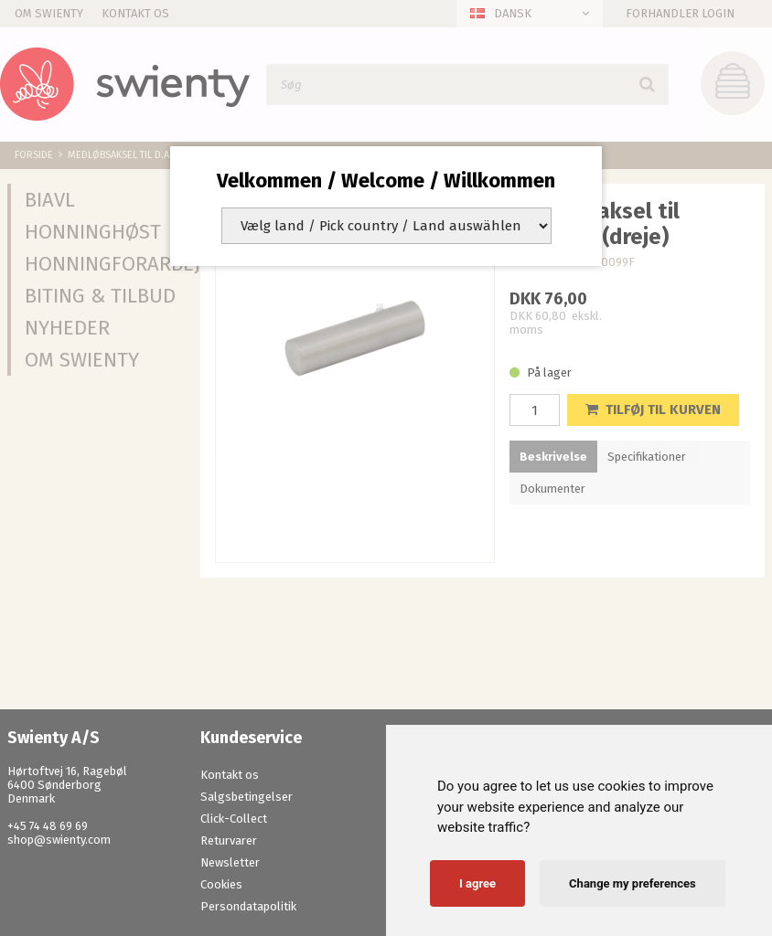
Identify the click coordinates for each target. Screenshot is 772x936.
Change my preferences (632, 883)
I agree (477, 883)
